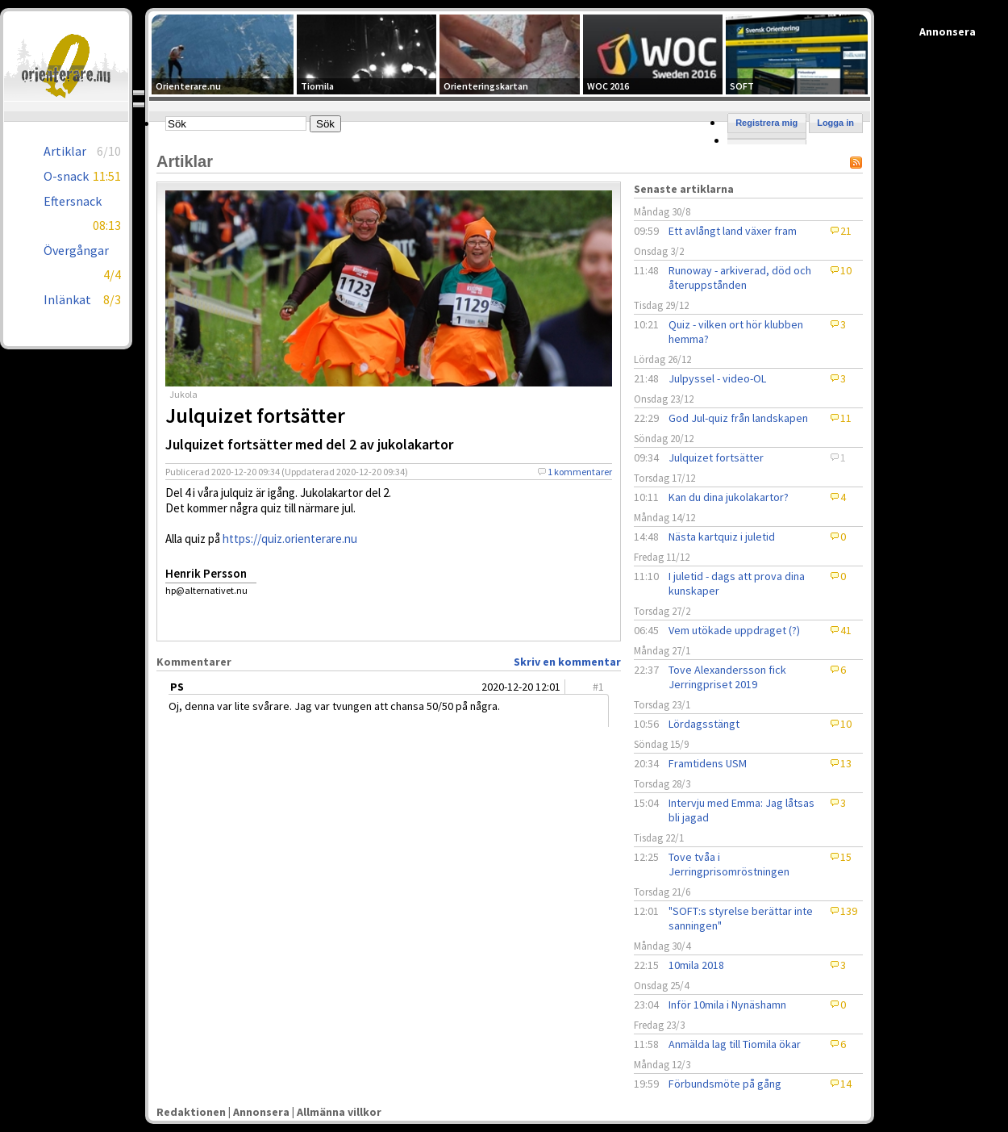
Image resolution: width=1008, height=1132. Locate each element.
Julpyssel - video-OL (717, 378)
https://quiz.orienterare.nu (290, 538)
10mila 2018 (696, 965)
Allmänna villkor (339, 1112)
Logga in (835, 122)
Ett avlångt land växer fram (733, 230)
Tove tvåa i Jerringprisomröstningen (729, 864)
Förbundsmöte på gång (725, 1083)
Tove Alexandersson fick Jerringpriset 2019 (727, 676)
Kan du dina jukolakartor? (729, 497)
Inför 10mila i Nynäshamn (727, 1004)
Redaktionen (191, 1112)
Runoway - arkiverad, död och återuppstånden (740, 277)
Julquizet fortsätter (716, 457)
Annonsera (261, 1112)
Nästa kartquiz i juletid (722, 536)
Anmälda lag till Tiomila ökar (735, 1044)
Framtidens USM (708, 763)
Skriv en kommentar (567, 661)
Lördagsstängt (704, 723)
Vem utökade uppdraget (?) (734, 630)
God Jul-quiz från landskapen (738, 418)
